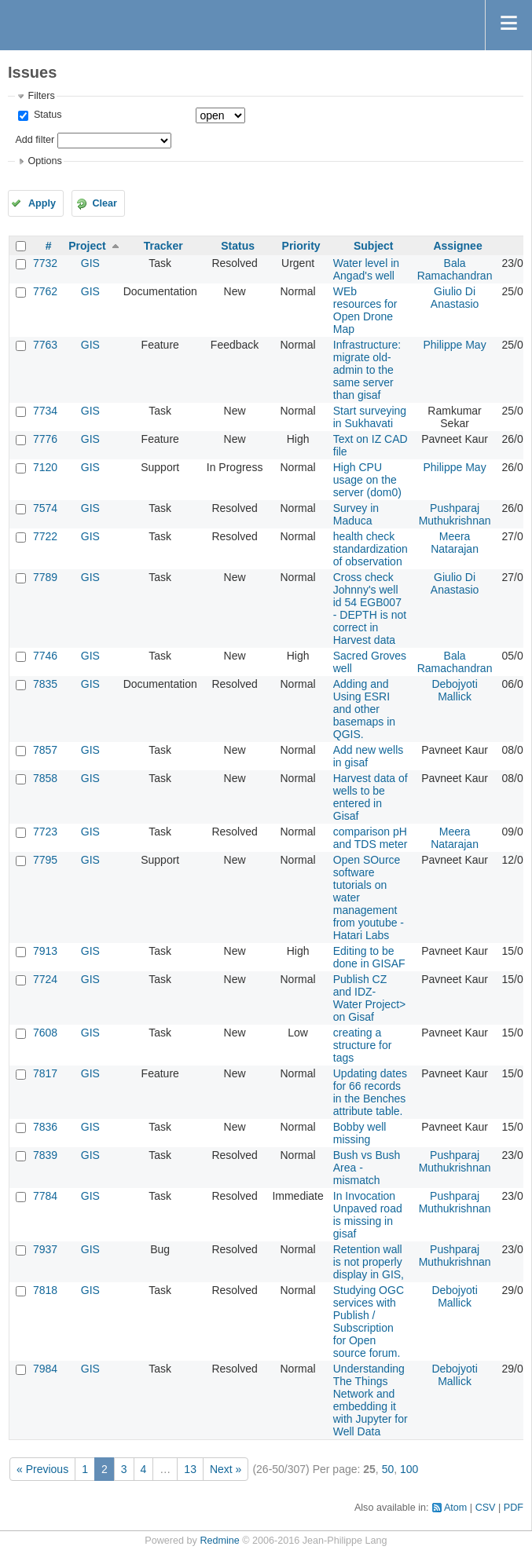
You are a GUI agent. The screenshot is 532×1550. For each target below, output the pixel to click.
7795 (45, 860)
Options (44, 160)
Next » (225, 1469)
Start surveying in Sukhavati (369, 417)
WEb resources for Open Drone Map (365, 310)
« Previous (42, 1469)
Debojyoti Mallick (454, 690)
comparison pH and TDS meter (370, 837)
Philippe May (454, 344)
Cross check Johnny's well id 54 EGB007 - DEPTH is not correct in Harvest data (369, 608)
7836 (45, 1126)
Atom (455, 1507)
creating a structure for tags (362, 1045)
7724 (45, 979)
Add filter (34, 139)
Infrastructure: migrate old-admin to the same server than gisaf (367, 369)
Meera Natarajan (455, 542)
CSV (485, 1507)
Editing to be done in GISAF (369, 957)
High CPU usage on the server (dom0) (367, 480)
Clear (104, 203)
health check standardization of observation (370, 549)
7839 (45, 1155)
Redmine (219, 1540)
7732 (45, 263)
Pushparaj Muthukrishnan (455, 514)
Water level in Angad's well (366, 269)
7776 (45, 439)
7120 (45, 467)
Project (86, 245)
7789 (45, 577)
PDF (513, 1507)
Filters (41, 95)
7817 (45, 1073)
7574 (45, 508)
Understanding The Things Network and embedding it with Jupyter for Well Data (370, 1400)
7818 (45, 1290)
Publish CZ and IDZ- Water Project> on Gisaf (369, 998)
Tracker (163, 245)
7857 (45, 750)
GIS (90, 263)
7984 (45, 1368)
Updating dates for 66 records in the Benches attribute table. (370, 1092)
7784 (45, 1196)
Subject (374, 245)
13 (190, 1469)
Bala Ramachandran (455, 269)
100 (409, 1469)
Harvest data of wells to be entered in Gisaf (370, 797)
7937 (45, 1249)
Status (46, 114)
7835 (45, 684)
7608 (45, 1032)
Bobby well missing (360, 1133)
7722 (45, 536)
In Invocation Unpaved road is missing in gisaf (367, 1215)
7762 (45, 291)
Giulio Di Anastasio (455, 297)
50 (388, 1469)
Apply (42, 203)
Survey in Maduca (356, 514)
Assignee (457, 245)
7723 (45, 831)
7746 (45, 655)
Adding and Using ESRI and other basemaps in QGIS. (364, 709)
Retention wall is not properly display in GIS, (368, 1262)
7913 (45, 951)
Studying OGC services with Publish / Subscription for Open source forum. (368, 1321)
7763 (45, 344)
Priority (301, 245)
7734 (45, 410)
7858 (45, 778)
